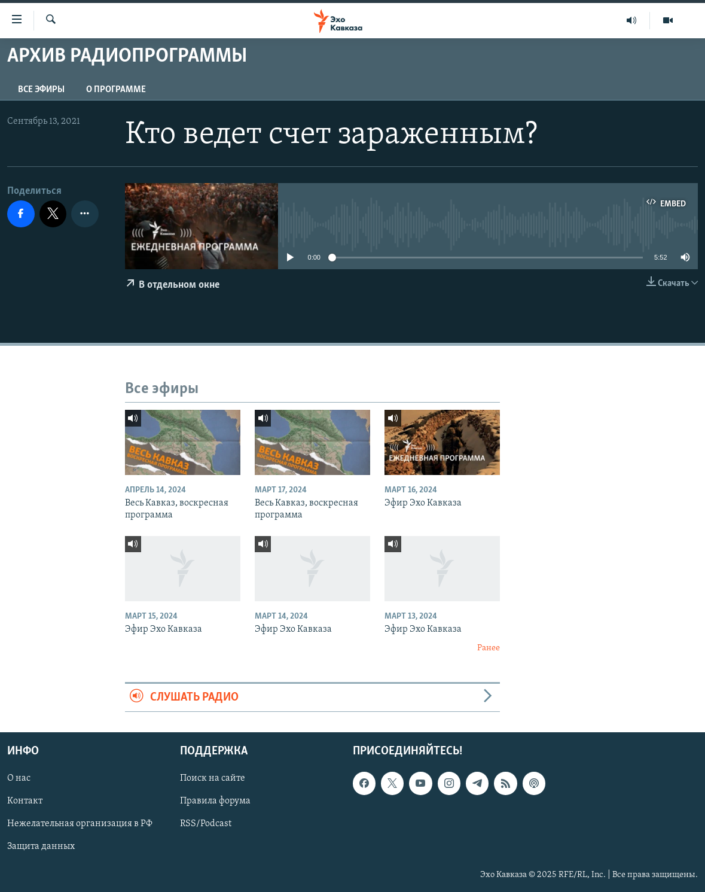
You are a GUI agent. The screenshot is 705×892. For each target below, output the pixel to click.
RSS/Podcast (205, 824)
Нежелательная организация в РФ (79, 824)
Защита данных (41, 846)
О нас (18, 778)
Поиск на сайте (212, 778)
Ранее (488, 648)
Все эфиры (41, 90)
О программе (116, 90)
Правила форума (215, 801)
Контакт (24, 801)
